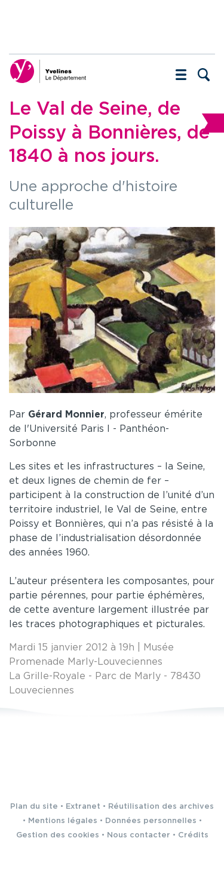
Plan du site (34, 806)
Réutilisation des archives (161, 806)
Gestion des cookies (57, 835)
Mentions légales (62, 821)
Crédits (193, 835)
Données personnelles (151, 821)
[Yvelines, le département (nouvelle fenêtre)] (48, 71)
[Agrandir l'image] (112, 309)
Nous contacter (138, 835)
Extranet (83, 806)
